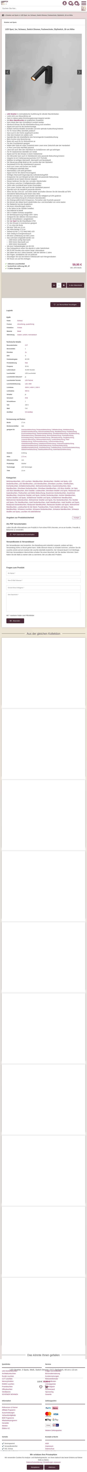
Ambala (19, 327)
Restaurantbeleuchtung (43, 429)
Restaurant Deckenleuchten (16, 505)
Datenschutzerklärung (34, 1462)
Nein (26, 363)
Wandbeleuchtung (60, 431)
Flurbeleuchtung (72, 431)
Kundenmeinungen (52, 1376)
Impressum (49, 1446)
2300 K (37, 387)
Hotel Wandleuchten (53, 502)
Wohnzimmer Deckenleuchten (17, 500)
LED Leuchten (26, 481)
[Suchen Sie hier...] (41, 8)
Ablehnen (51, 1467)
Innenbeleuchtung (44, 447)
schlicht (25, 335)
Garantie (48, 1394)
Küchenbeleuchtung (27, 437)
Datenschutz (49, 1449)
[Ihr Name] (43, 573)
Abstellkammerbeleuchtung (29, 447)
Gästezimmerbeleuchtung (29, 449)
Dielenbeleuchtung (40, 435)
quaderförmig (30, 324)
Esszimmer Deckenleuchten (56, 493)
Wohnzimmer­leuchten (44, 486)
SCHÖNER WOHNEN (10, 1394)
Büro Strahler (30, 491)
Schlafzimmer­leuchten (27, 486)
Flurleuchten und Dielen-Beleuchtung (31, 493)
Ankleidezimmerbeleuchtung (47, 443)
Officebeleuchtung (56, 437)
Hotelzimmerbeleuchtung (44, 433)
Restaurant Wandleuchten (36, 505)
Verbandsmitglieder (9, 1415)
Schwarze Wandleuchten (62, 509)
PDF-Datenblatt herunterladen (23, 535)
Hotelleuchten (68, 484)
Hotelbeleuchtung (68, 429)
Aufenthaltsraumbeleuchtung (62, 449)
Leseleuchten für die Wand (27, 507)
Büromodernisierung (52, 1373)
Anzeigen (76, 517)
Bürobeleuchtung (74, 433)
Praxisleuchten (43, 507)
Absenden (16, 621)
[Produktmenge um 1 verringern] (54, 285)
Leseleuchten (40, 491)
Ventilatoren (6, 1392)
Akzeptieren (35, 1467)
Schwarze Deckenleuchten (42, 509)
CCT (26, 345)
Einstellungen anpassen (52, 1462)
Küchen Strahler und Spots (16, 498)
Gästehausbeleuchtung (45, 449)
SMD (30, 384)
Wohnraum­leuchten (13, 481)
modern (19, 335)
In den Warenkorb (75, 285)
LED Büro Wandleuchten (15, 491)
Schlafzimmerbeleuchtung (29, 431)
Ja (25, 352)
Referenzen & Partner (10, 1407)
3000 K (27, 387)
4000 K (32, 387)
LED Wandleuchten (26, 484)
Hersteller (5, 1423)
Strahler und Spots (61, 481)
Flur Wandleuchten (21, 502)
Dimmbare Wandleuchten (47, 488)
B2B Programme (8, 1418)
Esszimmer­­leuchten (59, 486)
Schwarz (20, 320)
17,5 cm (23, 456)
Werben (5, 1426)
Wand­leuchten (37, 481)
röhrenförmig (21, 324)
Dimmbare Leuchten (55, 484)
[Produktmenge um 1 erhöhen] (63, 285)
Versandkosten (50, 1381)
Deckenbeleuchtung (27, 435)
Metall (19, 331)
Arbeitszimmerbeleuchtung (29, 445)
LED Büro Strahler (63, 488)
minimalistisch (32, 335)
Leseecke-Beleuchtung (28, 439)
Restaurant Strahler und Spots (58, 505)
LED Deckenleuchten (9, 1371)
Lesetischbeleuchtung (58, 439)
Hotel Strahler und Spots (70, 502)
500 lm (27, 391)
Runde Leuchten (8, 1376)
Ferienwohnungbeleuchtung (65, 443)
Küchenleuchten (12, 486)
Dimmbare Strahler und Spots (56, 491)
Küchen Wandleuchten (67, 495)
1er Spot (13, 221)
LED (26, 384)
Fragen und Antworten (53, 1371)
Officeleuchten (7, 1389)
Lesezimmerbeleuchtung (55, 441)
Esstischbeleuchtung (45, 445)
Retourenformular (51, 1379)
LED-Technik (29, 380)
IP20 (26, 398)
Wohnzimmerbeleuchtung (46, 431)
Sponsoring (49, 1392)
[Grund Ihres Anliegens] (43, 587)
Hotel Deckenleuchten (37, 502)
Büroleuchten (48, 481)
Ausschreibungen (8, 1413)
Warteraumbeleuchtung (43, 439)
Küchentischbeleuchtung (59, 445)
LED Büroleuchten (40, 484)
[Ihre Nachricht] (43, 602)
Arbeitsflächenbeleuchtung (29, 443)
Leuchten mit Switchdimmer (31, 512)
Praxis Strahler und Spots (58, 507)
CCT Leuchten (7, 1379)
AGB (47, 1443)
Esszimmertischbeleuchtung (70, 447)
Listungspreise (50, 1384)
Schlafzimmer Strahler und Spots (38, 498)
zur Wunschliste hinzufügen (67, 305)
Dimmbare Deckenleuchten (27, 488)
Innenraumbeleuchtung (28, 429)
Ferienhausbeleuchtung (40, 441)
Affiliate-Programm (8, 1410)
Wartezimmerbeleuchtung (42, 437)
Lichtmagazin (50, 1386)
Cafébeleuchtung (57, 429)
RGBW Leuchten (8, 1384)
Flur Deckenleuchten (60, 500)
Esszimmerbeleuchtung (28, 433)
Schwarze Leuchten (25, 509)
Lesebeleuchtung (56, 447)
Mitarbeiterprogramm (9, 1420)
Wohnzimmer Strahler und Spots (40, 500)
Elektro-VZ (6, 1428)
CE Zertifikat (29, 412)
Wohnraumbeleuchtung (54, 435)
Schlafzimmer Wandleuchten (61, 498)
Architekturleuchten (9, 1373)
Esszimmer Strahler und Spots (29, 495)
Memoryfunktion (8, 1381)
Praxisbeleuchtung (67, 435)
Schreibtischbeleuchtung (60, 433)
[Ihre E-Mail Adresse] (43, 580)
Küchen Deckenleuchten (49, 495)
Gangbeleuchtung (68, 437)
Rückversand (50, 1389)
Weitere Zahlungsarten (53, 1430)
